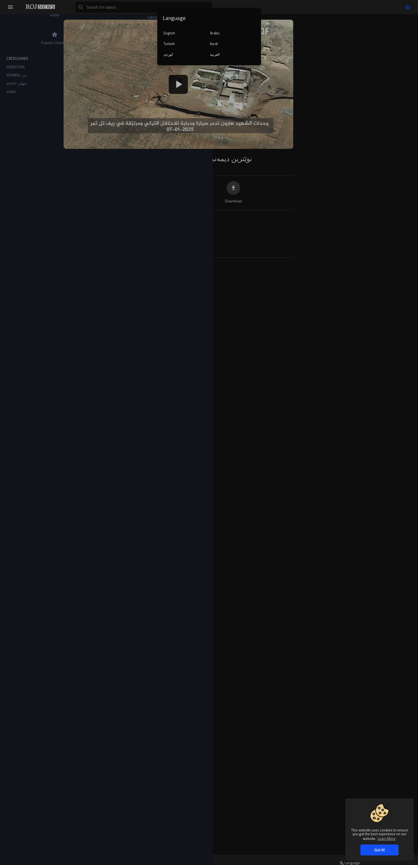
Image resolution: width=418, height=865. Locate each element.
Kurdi (214, 43)
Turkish (169, 43)
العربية (215, 54)
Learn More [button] (387, 838)
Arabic (215, 33)
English (169, 33)
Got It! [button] (379, 850)
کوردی (168, 54)
